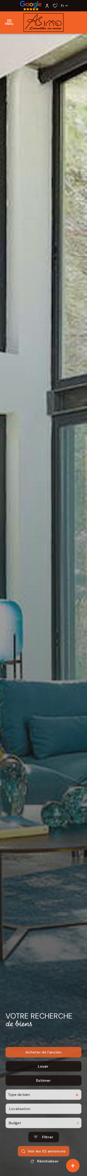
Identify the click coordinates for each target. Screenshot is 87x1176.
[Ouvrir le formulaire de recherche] (43, 1153)
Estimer (43, 1096)
